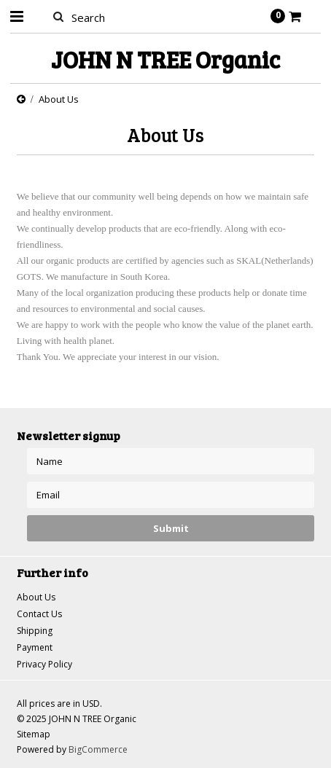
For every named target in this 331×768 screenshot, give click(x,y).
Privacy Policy (44, 664)
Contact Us (39, 614)
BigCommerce (98, 749)
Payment (34, 647)
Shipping (34, 630)
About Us (36, 597)
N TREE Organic (165, 59)
